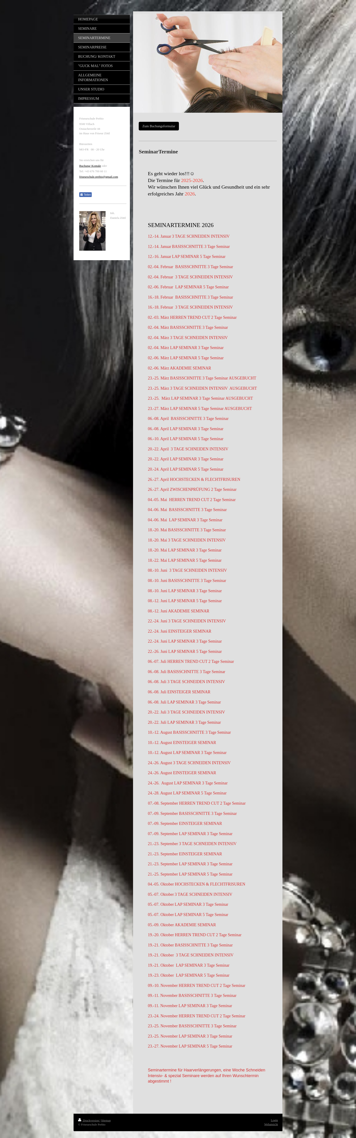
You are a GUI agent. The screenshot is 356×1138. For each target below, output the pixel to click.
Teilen (85, 194)
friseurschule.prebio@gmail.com (98, 176)
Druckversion (89, 1120)
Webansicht (271, 1124)
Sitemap (106, 1120)
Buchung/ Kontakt (90, 165)
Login (274, 1120)
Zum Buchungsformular (158, 126)
